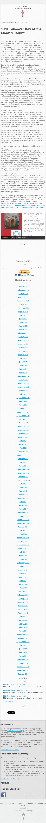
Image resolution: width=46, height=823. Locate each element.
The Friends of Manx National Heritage (23, 11)
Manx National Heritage (16, 731)
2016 (23, 520)
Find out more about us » (10, 750)
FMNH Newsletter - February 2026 (15, 690)
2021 (23, 412)
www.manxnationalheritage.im (12, 205)
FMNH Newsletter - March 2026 (14, 685)
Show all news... (8, 701)
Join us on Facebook (4, 795)
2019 (23, 455)
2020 (23, 426)
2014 (23, 570)
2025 (23, 297)
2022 (23, 398)
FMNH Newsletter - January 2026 (14, 696)
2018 (23, 473)
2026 (23, 286)
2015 (23, 538)
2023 (23, 383)
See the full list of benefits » (11, 779)
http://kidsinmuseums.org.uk (32, 207)
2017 (23, 498)
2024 (23, 340)
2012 (23, 634)
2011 (23, 667)
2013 (23, 602)
